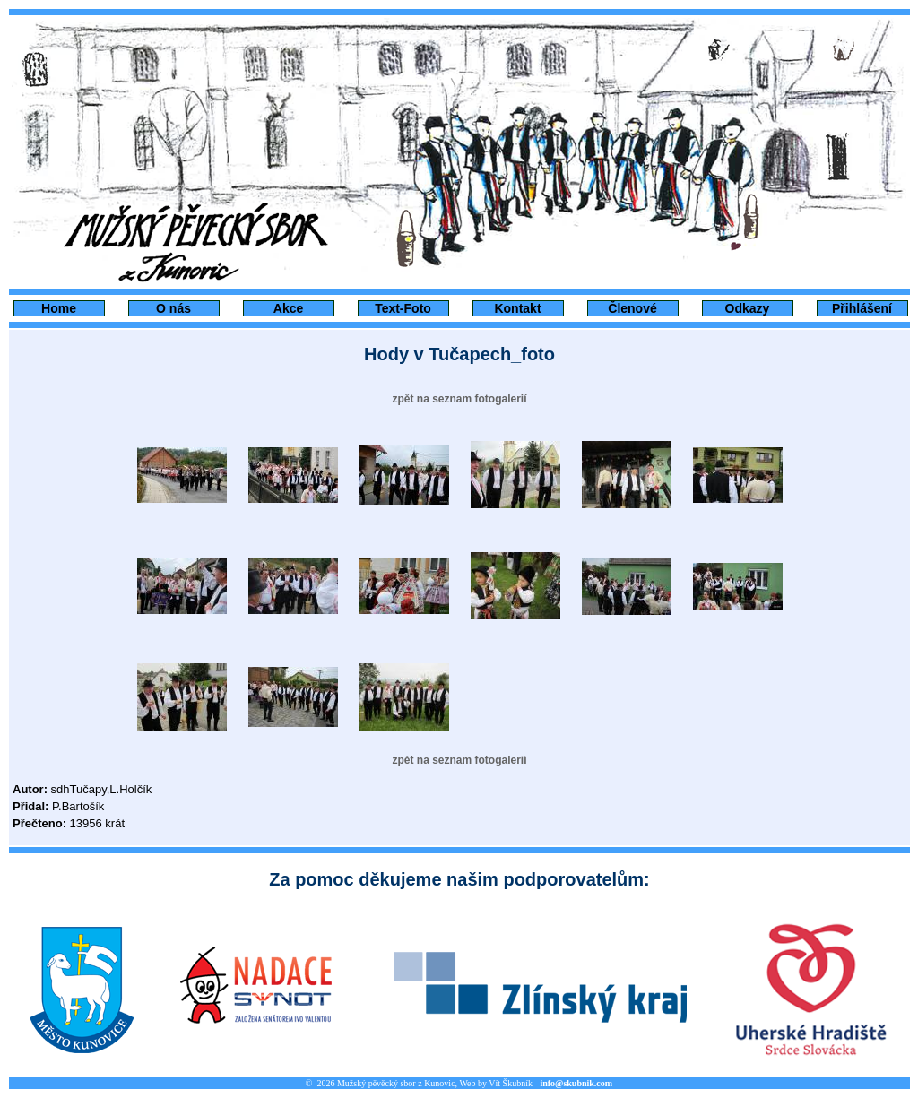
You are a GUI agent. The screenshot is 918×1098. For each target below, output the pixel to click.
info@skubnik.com (576, 1083)
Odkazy (747, 308)
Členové (632, 308)
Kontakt (517, 308)
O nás (173, 308)
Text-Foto (403, 308)
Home (58, 308)
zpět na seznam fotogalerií (459, 399)
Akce (288, 308)
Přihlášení (862, 308)
